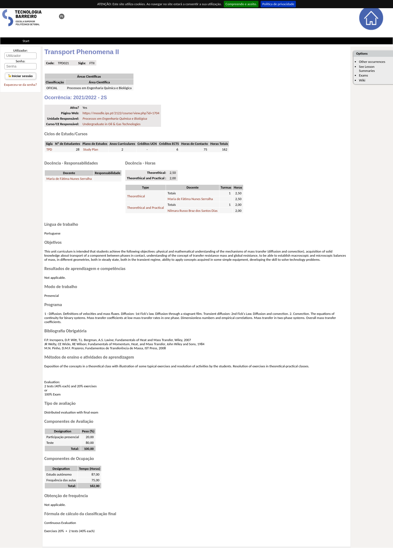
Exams (363, 75)
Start (26, 41)
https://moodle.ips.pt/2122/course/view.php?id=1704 (121, 113)
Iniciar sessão (20, 76)
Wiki (362, 80)
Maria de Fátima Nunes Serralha (69, 179)
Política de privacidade (278, 4)
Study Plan (90, 149)
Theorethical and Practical (145, 208)
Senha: (20, 61)
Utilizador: (20, 50)
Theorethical (136, 196)
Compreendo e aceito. (241, 4)
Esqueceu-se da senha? (20, 85)
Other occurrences (372, 62)
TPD (49, 149)
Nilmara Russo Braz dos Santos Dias (193, 211)
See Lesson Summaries (367, 69)
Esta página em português (61, 16)
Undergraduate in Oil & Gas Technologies (112, 124)
